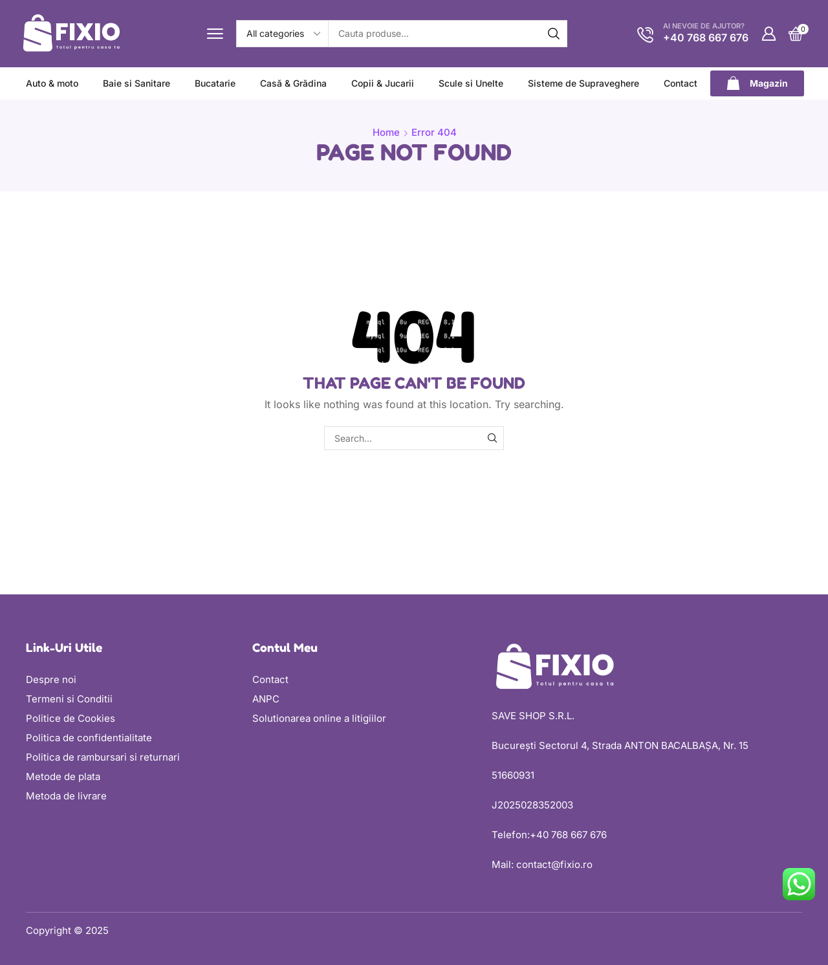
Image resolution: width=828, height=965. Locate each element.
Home (386, 132)
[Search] (554, 34)
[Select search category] (283, 34)
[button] (215, 34)
